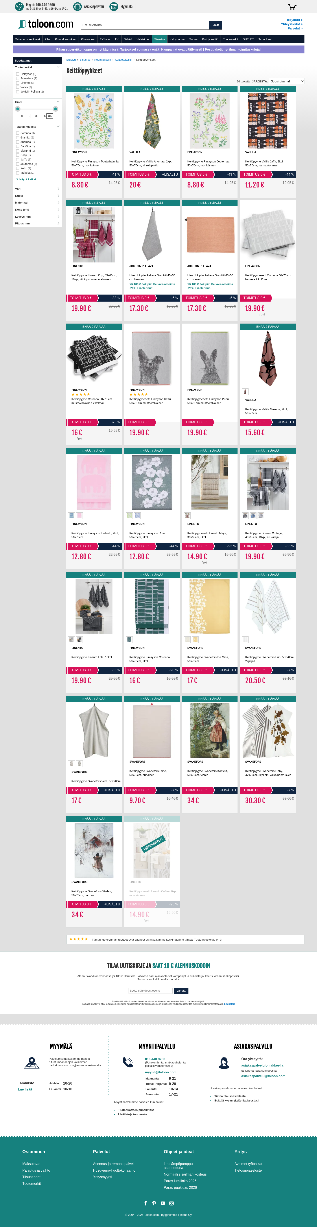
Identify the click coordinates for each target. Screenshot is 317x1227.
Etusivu (71, 59)
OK (50, 116)
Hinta (37, 102)
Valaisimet (142, 39)
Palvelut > (295, 28)
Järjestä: (260, 81)
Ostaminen (33, 1151)
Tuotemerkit (230, 39)
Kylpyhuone (177, 39)
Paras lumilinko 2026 (180, 1181)
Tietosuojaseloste (248, 1170)
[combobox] (145, 25)
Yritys (240, 1151)
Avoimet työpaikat (248, 1164)
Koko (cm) (37, 209)
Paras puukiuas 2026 (180, 1187)
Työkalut (105, 39)
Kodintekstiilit (102, 59)
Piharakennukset (65, 39)
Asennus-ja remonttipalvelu (114, 1164)
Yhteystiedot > (291, 24)
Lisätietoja (229, 1004)
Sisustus (159, 39)
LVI (117, 39)
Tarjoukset (264, 39)
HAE (216, 25)
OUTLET (248, 39)
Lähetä (181, 990)
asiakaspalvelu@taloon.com (263, 1076)
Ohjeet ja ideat (179, 1151)
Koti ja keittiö (210, 39)
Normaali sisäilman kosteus (185, 1174)
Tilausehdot (31, 1177)
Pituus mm (37, 223)
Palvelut (101, 1151)
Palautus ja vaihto (36, 1170)
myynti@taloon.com (161, 1072)
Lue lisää (25, 1089)
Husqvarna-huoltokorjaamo (114, 1170)
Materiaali (37, 202)
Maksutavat (31, 1164)
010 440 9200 (155, 1059)
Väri (37, 188)
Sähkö (128, 39)
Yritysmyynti (102, 1177)
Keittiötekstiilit (123, 59)
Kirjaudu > (294, 20)
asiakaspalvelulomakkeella (262, 1065)
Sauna (193, 39)
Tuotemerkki (37, 67)
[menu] (158, 39)
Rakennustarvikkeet (27, 39)
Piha (47, 39)
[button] (26, 178)
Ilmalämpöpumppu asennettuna (178, 1166)
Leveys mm (37, 216)
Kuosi (37, 195)
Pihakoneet (88, 39)
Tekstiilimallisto (37, 126)
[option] (245, 391)
